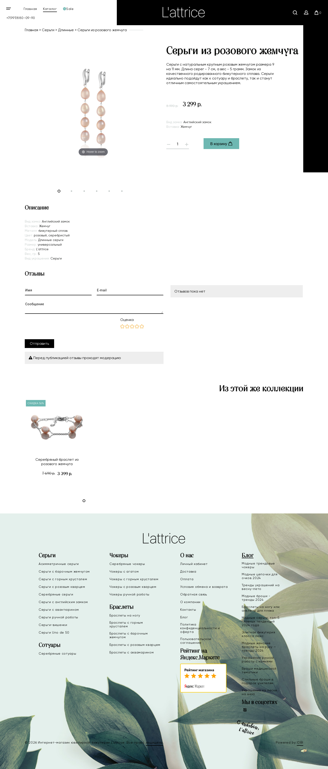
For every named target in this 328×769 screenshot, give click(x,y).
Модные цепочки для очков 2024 (260, 576)
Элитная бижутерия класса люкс (258, 634)
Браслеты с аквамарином (131, 652)
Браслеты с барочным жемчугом (128, 635)
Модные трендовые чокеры (258, 565)
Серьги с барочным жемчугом (64, 571)
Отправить (39, 343)
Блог (184, 617)
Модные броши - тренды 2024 (256, 597)
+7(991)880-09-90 (20, 18)
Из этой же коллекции (261, 389)
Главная (30, 9)
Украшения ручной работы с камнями (258, 659)
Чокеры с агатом (124, 571)
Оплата (186, 579)
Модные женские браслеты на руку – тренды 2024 (259, 646)
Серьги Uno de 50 (54, 632)
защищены (154, 742)
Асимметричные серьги (59, 564)
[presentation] (60, 326)
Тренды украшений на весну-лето (260, 587)
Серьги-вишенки (53, 625)
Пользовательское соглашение (195, 640)
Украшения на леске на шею (259, 692)
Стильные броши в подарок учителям (257, 681)
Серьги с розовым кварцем (62, 587)
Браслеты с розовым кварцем (134, 645)
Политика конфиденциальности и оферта (200, 628)
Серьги (48, 30)
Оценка (127, 319)
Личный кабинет (194, 564)
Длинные (66, 30)
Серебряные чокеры (127, 564)
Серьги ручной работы (58, 617)
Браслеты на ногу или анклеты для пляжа (261, 608)
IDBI (300, 742)
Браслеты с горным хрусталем (126, 624)
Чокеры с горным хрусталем (133, 579)
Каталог (50, 9)
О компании (190, 602)
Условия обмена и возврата (204, 587)
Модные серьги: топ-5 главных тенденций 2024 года (261, 621)
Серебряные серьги (56, 594)
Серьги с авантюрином (59, 609)
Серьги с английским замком (63, 602)
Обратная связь (193, 594)
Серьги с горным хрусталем (63, 579)
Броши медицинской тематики (259, 670)
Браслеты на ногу (124, 615)
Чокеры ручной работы (129, 594)
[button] (83, 500)
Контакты (188, 609)
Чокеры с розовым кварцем (132, 587)
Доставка (188, 571)
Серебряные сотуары (57, 653)
